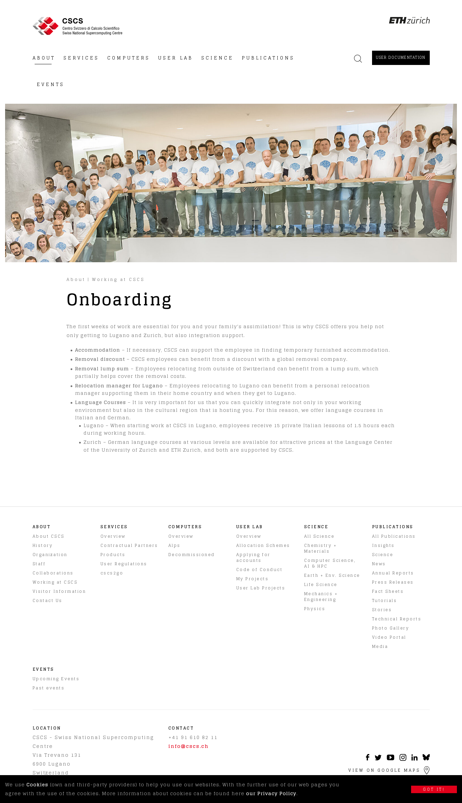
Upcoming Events (56, 678)
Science (382, 554)
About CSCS (48, 536)
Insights (383, 545)
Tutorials (384, 600)
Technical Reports (397, 618)
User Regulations (123, 563)
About (76, 279)
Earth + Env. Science (332, 575)
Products (113, 554)
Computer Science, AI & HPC (330, 563)
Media (380, 646)
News (379, 563)
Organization (50, 554)
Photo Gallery (390, 628)
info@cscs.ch (188, 746)
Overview (113, 536)
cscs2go (112, 572)
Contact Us (47, 600)
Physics (315, 608)
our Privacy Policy (271, 793)
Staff (39, 563)
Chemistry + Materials (320, 548)
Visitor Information (59, 591)
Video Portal (389, 637)
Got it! (434, 789)
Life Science (320, 584)
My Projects (252, 578)
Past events (49, 687)
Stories (382, 609)
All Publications (394, 536)
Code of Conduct (259, 569)
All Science (319, 536)
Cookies (37, 784)
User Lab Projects (260, 587)
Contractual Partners (129, 545)
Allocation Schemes (263, 545)
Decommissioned (191, 554)
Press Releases (393, 582)
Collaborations (53, 572)
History (43, 545)
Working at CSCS (118, 279)
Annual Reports (393, 572)
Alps (174, 545)
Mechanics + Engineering (321, 596)
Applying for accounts (253, 557)
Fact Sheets (388, 591)
